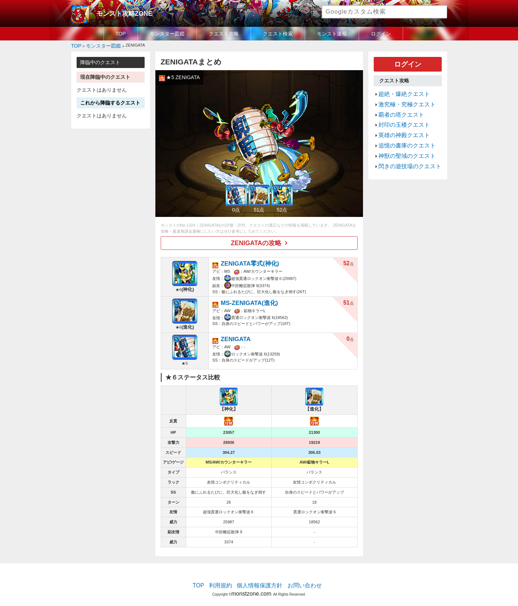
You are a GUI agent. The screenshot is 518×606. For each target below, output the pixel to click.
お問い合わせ (297, 579)
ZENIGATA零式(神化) (243, 259)
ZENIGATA (233, 333)
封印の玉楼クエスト (399, 115)
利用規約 (227, 579)
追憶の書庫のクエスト (401, 132)
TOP (121, 34)
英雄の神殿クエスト (399, 123)
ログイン (381, 34)
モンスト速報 (332, 34)
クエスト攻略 (224, 34)
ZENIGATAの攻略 (256, 240)
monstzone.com (251, 585)
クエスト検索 (278, 34)
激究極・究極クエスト (401, 98)
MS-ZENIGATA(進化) (243, 296)
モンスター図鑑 (167, 34)
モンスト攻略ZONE (118, 12)
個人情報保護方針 (259, 579)
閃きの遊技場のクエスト (404, 149)
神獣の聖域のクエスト (401, 140)
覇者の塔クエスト (397, 106)
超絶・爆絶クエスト (399, 89)
